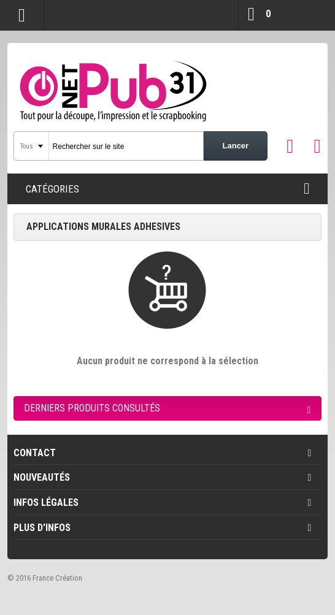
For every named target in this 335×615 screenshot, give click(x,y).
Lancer (236, 145)
